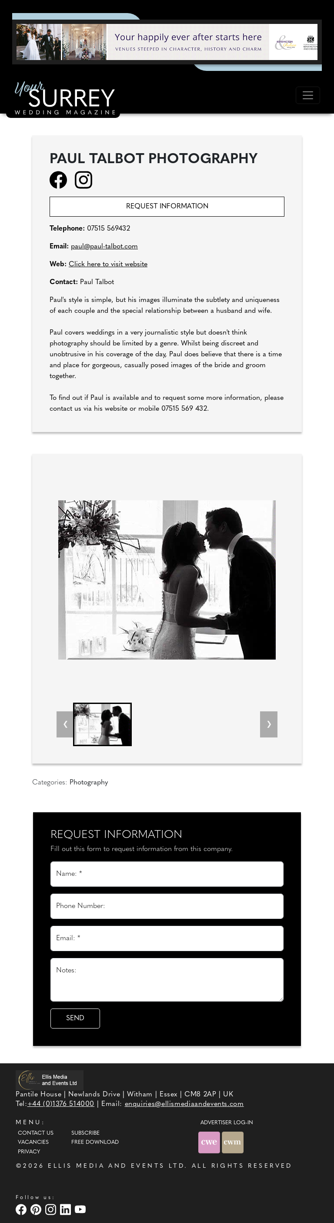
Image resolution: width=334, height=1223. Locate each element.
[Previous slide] (65, 724)
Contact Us (35, 1133)
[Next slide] (268, 724)
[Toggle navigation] (308, 95)
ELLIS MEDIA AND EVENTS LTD (116, 1166)
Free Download (95, 1142)
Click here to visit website (108, 264)
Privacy (29, 1152)
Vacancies (33, 1142)
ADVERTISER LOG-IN (226, 1123)
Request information (167, 206)
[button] (102, 724)
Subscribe (85, 1133)
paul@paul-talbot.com (104, 246)
